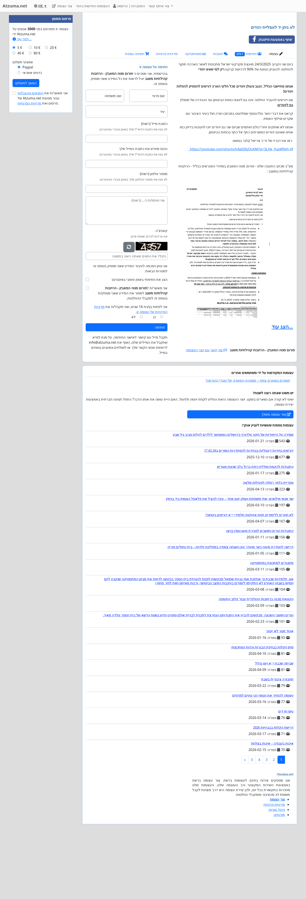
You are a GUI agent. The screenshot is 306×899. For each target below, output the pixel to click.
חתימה (160, 386)
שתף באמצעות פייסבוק (270, 99)
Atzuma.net (15, 6)
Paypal (28, 194)
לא (133, 376)
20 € (53, 175)
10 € (37, 175)
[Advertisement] (190, 48)
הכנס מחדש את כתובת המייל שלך (143, 208)
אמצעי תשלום (23, 189)
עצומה (276, 113)
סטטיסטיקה (195, 113)
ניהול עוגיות (277, 869)
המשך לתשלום (26, 210)
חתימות (248, 113)
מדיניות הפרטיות (29, 230)
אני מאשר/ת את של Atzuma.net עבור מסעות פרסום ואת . (43, 225)
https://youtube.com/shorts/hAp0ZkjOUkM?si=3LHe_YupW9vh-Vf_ (240, 208)
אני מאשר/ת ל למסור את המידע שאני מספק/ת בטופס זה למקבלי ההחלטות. (132, 352)
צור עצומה (62, 6)
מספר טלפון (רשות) (153, 233)
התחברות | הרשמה (129, 6)
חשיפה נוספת (137, 113)
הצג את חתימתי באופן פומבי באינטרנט (139, 339)
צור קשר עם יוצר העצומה (206, 409)
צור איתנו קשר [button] (159, 6)
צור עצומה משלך (276, 473)
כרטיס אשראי (32, 200)
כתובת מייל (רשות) (154, 183)
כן (154, 376)
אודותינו (279, 874)
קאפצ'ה (161, 290)
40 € (20, 180)
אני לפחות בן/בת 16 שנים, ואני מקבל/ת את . (130, 369)
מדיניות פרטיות (167, 113)
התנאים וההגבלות (30, 220)
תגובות (220, 113)
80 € (37, 180)
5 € (19, 175)
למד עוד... (22, 166)
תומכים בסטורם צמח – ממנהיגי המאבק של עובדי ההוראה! (248, 440)
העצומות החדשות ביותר (93, 6)
